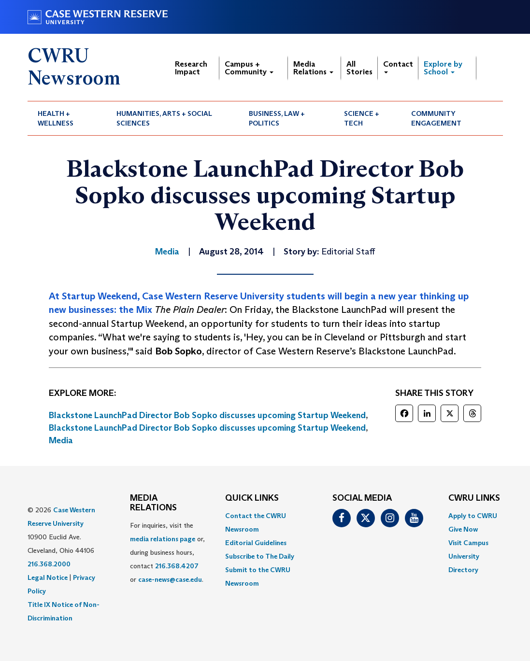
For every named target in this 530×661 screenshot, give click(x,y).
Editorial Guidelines (255, 542)
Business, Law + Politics (277, 118)
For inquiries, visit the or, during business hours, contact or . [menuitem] (167, 552)
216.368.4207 (177, 566)
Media (61, 440)
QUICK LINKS (252, 498)
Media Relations (313, 67)
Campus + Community (249, 67)
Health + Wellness (55, 118)
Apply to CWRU (472, 515)
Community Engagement (436, 118)
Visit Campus (468, 542)
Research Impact (191, 67)
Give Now (463, 529)
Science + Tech (361, 118)
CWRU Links (474, 498)
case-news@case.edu (170, 579)
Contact (398, 66)
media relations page (162, 538)
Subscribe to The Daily (259, 556)
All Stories (359, 67)
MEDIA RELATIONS (153, 503)
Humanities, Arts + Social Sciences (164, 118)
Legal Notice (48, 577)
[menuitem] (67, 118)
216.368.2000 (49, 564)
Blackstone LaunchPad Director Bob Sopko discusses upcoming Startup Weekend (207, 415)
